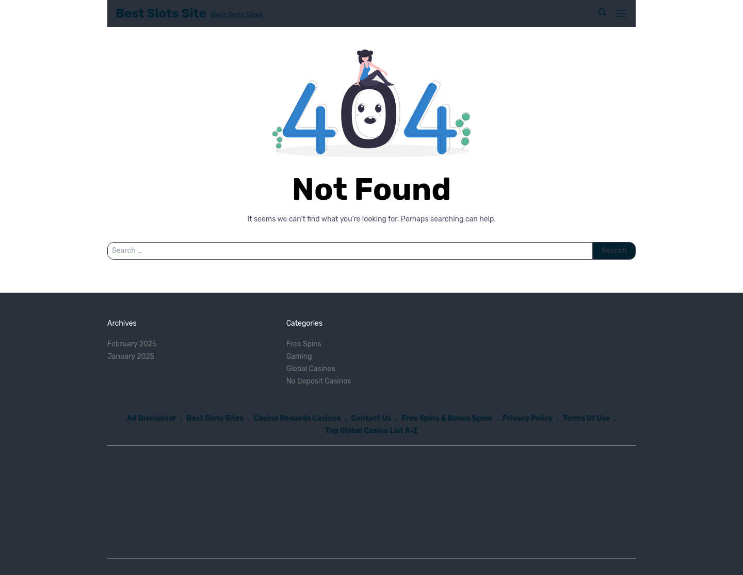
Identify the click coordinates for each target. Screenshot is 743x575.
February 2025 (131, 344)
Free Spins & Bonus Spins (446, 418)
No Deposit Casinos (318, 381)
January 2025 (130, 356)
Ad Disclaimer (151, 418)
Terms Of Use (586, 418)
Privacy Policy (528, 418)
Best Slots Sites (215, 418)
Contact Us (371, 418)
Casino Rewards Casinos (297, 418)
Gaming (299, 356)
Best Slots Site (161, 13)
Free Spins (303, 344)
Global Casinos (310, 368)
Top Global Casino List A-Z (371, 430)
